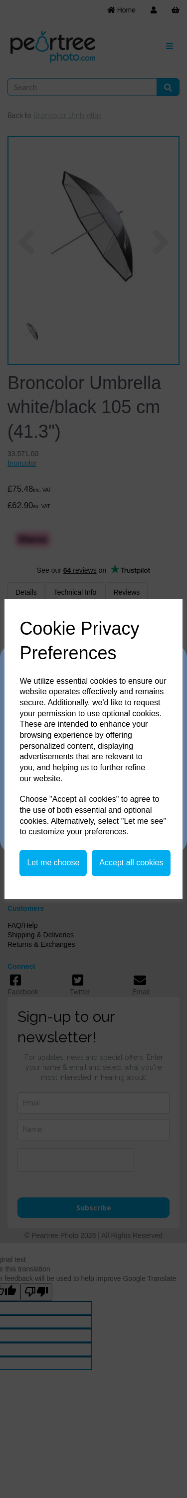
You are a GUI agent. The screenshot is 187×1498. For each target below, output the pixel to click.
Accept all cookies (131, 862)
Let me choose (53, 862)
